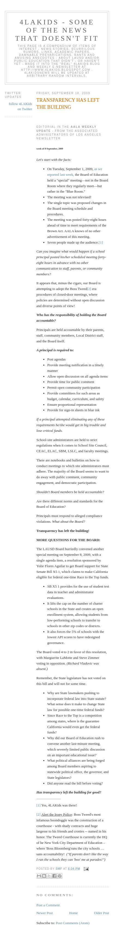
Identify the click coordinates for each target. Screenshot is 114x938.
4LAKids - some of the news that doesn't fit (57, 30)
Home (73, 913)
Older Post (101, 913)
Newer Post (44, 913)
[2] (89, 289)
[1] (101, 242)
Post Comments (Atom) (73, 923)
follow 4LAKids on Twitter (20, 106)
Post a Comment (48, 905)
